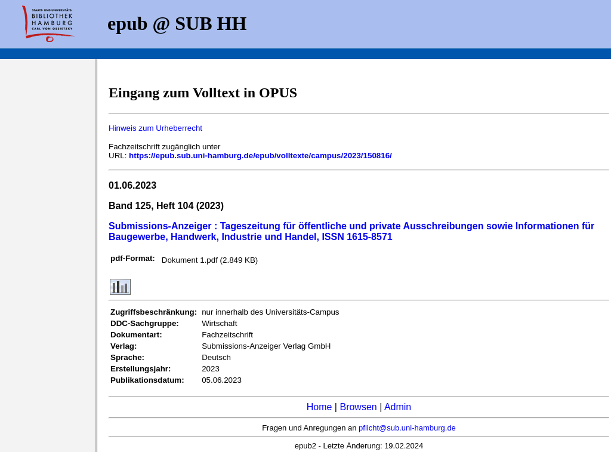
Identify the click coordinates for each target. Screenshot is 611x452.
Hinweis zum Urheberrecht (155, 128)
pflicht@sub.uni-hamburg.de (407, 427)
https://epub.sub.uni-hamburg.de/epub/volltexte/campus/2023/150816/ (260, 155)
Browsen (358, 407)
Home (319, 407)
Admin (397, 407)
